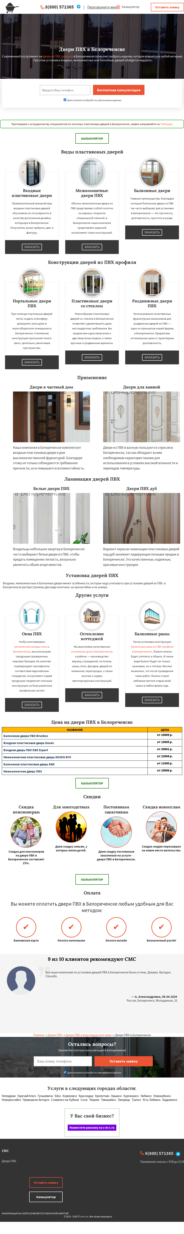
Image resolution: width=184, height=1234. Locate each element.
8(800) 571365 (59, 7)
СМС (5, 1150)
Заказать (32, 247)
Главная (38, 1035)
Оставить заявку (167, 7)
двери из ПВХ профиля (58, 56)
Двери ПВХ (55, 1035)
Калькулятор (127, 7)
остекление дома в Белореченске (92, 651)
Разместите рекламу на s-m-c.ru (92, 1127)
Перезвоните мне (102, 7)
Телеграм (166, 124)
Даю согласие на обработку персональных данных (92, 100)
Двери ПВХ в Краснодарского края (88, 1035)
